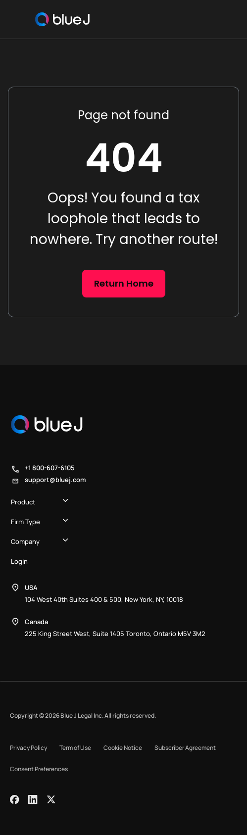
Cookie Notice (122, 747)
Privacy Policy (28, 747)
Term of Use (75, 747)
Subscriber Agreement (185, 747)
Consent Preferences (39, 769)
